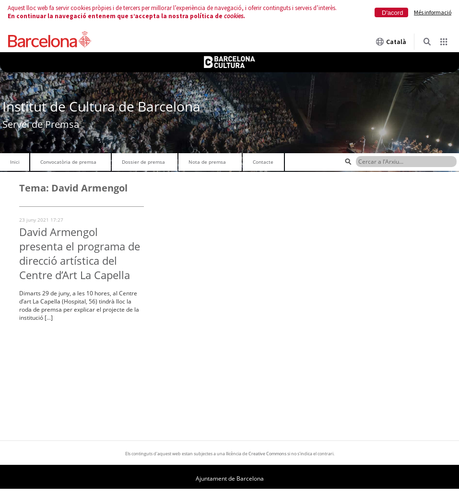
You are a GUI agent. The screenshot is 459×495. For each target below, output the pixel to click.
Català (391, 41)
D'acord (392, 12)
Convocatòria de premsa (68, 161)
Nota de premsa (207, 161)
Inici (15, 161)
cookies (233, 16)
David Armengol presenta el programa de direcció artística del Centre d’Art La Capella (79, 253)
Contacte (263, 161)
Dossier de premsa (143, 161)
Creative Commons (267, 453)
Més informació (432, 12)
